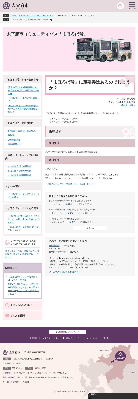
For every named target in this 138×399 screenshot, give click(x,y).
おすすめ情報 (12, 186)
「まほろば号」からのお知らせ (21, 79)
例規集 (105, 338)
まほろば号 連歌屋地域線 (19, 171)
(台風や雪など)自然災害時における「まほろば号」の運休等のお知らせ (23, 90)
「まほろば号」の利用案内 (19, 123)
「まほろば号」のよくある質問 (21, 208)
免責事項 (33, 338)
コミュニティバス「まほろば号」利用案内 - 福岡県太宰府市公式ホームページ (22, 254)
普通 (70, 204)
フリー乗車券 (14, 140)
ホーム (14, 15)
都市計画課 (54, 245)
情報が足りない (85, 204)
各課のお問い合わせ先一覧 (67, 332)
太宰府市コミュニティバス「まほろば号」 (36, 15)
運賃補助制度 (14, 144)
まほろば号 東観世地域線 (19, 175)
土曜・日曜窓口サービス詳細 (17, 382)
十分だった (56, 204)
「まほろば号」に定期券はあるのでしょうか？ (30, 19)
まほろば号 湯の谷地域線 (19, 166)
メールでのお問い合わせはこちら (64, 272)
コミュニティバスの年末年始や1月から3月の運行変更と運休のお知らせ (23, 109)
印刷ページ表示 (128, 105)
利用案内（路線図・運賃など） (22, 131)
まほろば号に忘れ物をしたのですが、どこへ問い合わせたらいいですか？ (23, 219)
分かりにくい (86, 213)
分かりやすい (57, 213)
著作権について (72, 338)
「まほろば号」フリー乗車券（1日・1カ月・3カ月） (70, 184)
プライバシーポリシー (51, 338)
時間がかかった (88, 222)
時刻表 (11, 135)
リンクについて (91, 338)
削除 (51, 20)
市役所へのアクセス (13, 363)
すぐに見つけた (58, 222)
